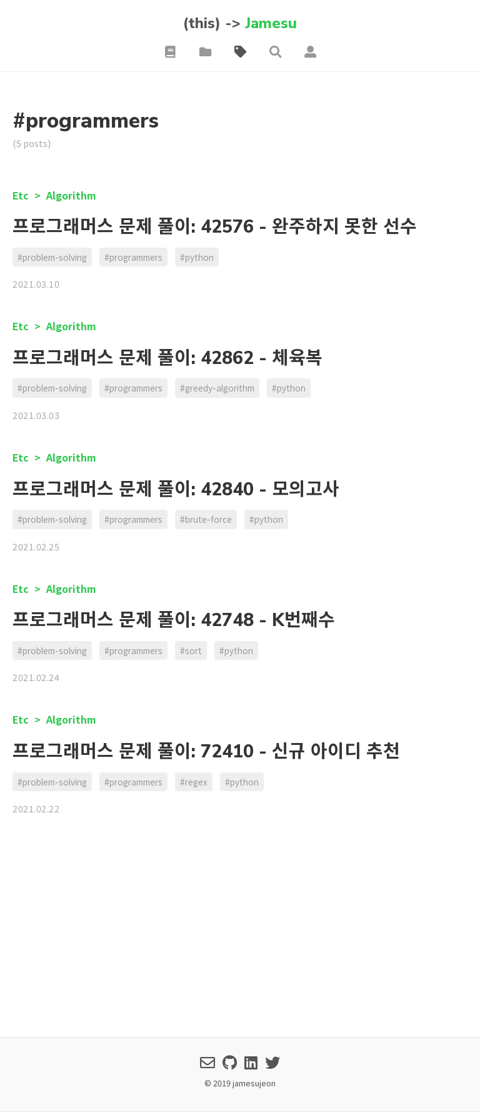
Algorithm (71, 195)
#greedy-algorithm (217, 388)
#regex (194, 782)
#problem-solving (52, 257)
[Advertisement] (240, 934)
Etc (21, 195)
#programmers (133, 257)
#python (197, 257)
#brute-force (206, 519)
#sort (191, 650)
